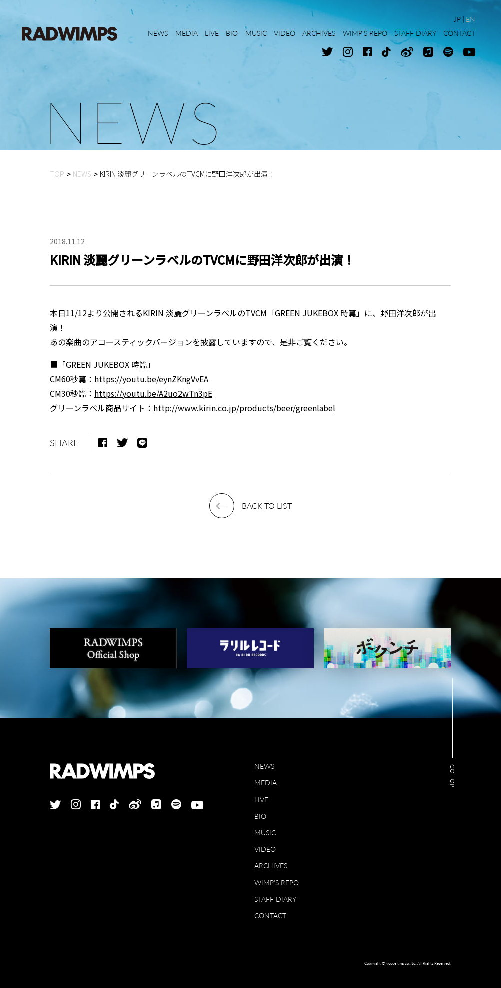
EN (471, 19)
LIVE (261, 799)
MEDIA (265, 783)
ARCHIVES (271, 865)
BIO (260, 816)
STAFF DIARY (275, 899)
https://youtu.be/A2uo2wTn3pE (153, 394)
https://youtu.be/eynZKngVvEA (151, 379)
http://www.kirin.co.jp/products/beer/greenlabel (245, 408)
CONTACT (270, 915)
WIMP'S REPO (276, 883)
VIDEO (265, 849)
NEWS (264, 766)
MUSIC (265, 833)
